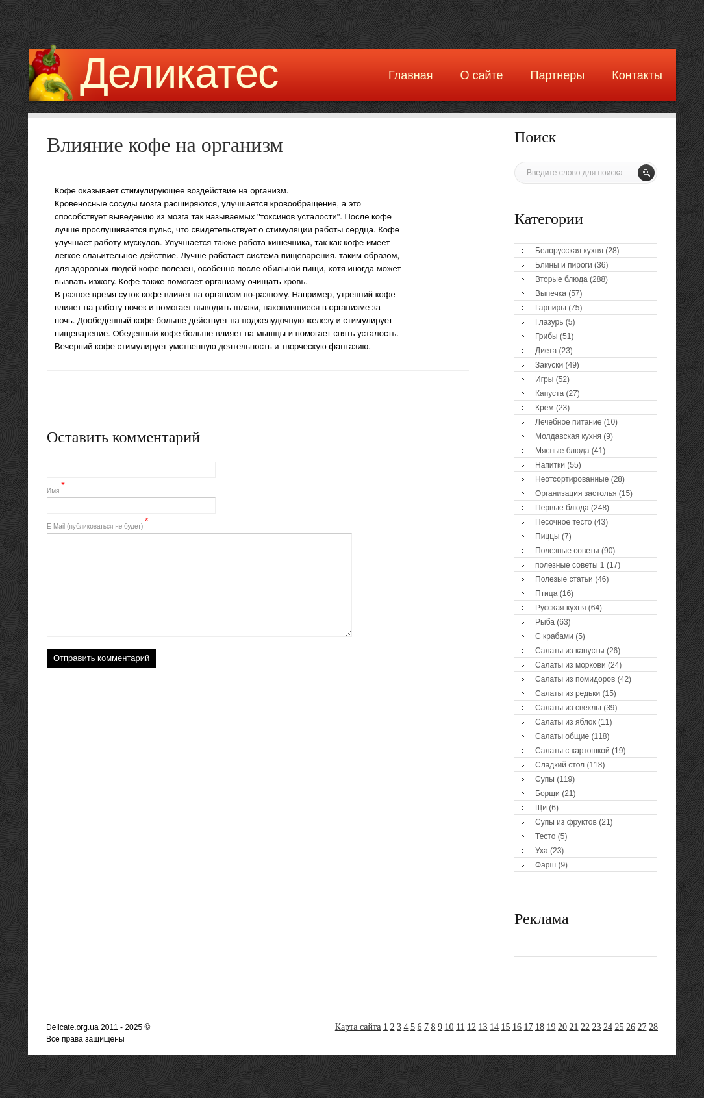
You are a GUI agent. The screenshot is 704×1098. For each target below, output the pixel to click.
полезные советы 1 (570, 564)
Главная (410, 75)
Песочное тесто (563, 522)
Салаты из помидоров (575, 679)
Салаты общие (562, 736)
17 (528, 1027)
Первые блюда (562, 507)
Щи (541, 807)
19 (551, 1027)
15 (505, 1027)
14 (494, 1027)
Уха (541, 850)
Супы (545, 779)
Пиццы (547, 536)
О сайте (481, 75)
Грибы (546, 336)
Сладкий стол (560, 764)
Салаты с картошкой (572, 750)
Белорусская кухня (569, 250)
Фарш (545, 864)
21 (574, 1027)
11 (460, 1027)
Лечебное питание (568, 422)
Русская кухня (560, 607)
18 (539, 1027)
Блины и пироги (563, 264)
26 (630, 1027)
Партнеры (558, 75)
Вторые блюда (561, 279)
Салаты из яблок (565, 722)
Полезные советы (567, 550)
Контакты (637, 75)
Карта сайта (358, 1027)
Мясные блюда (562, 450)
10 (449, 1027)
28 (653, 1027)
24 (607, 1027)
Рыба (545, 622)
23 (596, 1027)
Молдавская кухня (568, 436)
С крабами (554, 636)
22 (585, 1027)
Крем (544, 407)
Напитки (550, 464)
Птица (546, 593)
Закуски (549, 364)
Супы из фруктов (566, 822)
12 (471, 1027)
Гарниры (550, 307)
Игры (544, 379)
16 (517, 1027)
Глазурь (549, 322)
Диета (546, 350)
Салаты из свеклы (568, 707)
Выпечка (550, 293)
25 (619, 1027)
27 (642, 1027)
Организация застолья (575, 493)
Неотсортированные (572, 479)
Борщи (547, 793)
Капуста (549, 393)
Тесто (545, 836)
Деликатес (179, 73)
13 (483, 1027)
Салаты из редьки (567, 693)
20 (562, 1027)
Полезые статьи (564, 579)
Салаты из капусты (570, 650)
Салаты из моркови (570, 664)
